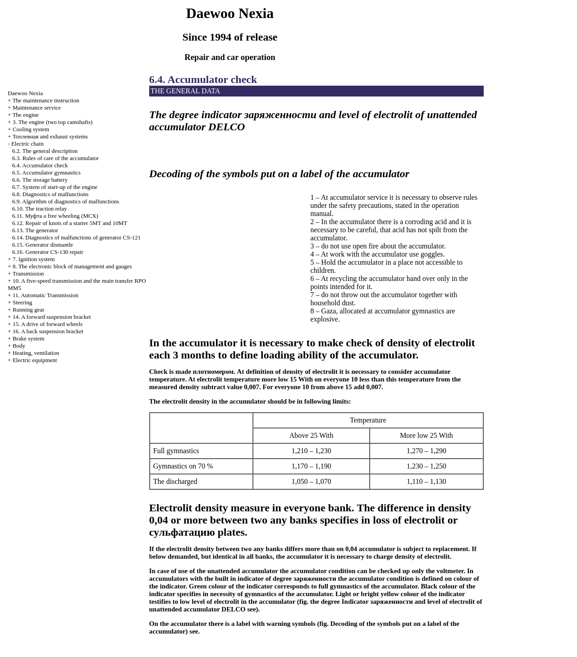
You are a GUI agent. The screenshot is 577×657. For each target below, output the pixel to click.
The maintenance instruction (46, 100)
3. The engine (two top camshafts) (52, 122)
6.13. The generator (35, 230)
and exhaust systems (50, 136)
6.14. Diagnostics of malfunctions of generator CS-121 (76, 237)
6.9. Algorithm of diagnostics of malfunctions (65, 201)
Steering (22, 302)
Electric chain (27, 143)
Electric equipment (35, 360)
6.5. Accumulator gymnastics (46, 172)
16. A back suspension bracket (48, 331)
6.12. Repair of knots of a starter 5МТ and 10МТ (69, 223)
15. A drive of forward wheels (47, 324)
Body (19, 345)
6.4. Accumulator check (40, 165)
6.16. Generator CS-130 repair (47, 251)
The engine (26, 114)
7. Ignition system (34, 259)
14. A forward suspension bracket (52, 316)
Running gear (28, 309)
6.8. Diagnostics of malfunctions (50, 194)
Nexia (25, 93)
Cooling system (31, 129)
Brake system (28, 338)
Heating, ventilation (36, 352)
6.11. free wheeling (55, 215)
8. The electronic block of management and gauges (72, 266)
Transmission (28, 273)
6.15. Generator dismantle (42, 244)
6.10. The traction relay (39, 208)
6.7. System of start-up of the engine (54, 187)
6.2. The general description (45, 150)
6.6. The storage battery (40, 179)
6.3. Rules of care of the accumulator (55, 158)
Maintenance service (37, 107)
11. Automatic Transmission (45, 295)
